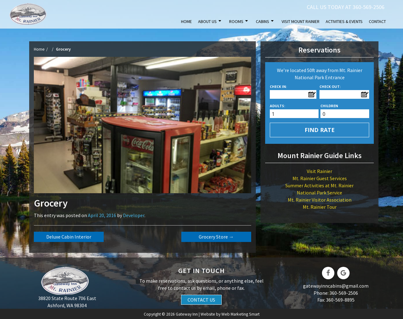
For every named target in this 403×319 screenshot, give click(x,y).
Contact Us (201, 300)
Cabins (262, 21)
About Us (207, 21)
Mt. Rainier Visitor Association (319, 200)
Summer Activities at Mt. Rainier (319, 185)
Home (186, 21)
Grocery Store (216, 237)
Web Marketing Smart (240, 314)
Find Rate (320, 130)
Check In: (278, 86)
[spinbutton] (296, 114)
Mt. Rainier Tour (320, 207)
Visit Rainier (319, 171)
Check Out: (330, 86)
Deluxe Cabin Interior (68, 237)
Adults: (277, 105)
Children (329, 105)
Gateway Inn (187, 314)
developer (133, 215)
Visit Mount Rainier (300, 21)
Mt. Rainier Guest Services (319, 178)
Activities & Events (344, 21)
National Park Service (319, 192)
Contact (377, 21)
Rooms (236, 21)
